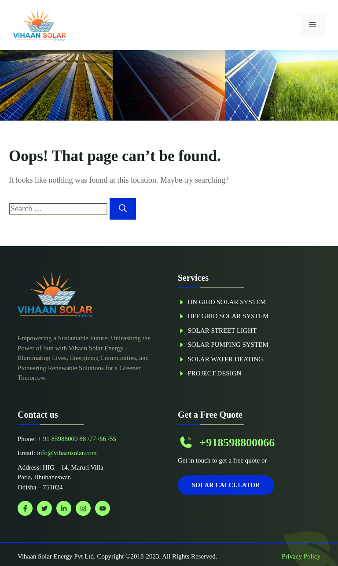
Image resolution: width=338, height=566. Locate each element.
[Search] (123, 209)
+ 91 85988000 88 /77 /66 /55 (76, 438)
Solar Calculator (226, 485)
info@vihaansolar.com (67, 452)
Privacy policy (301, 556)
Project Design (215, 373)
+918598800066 (237, 442)
